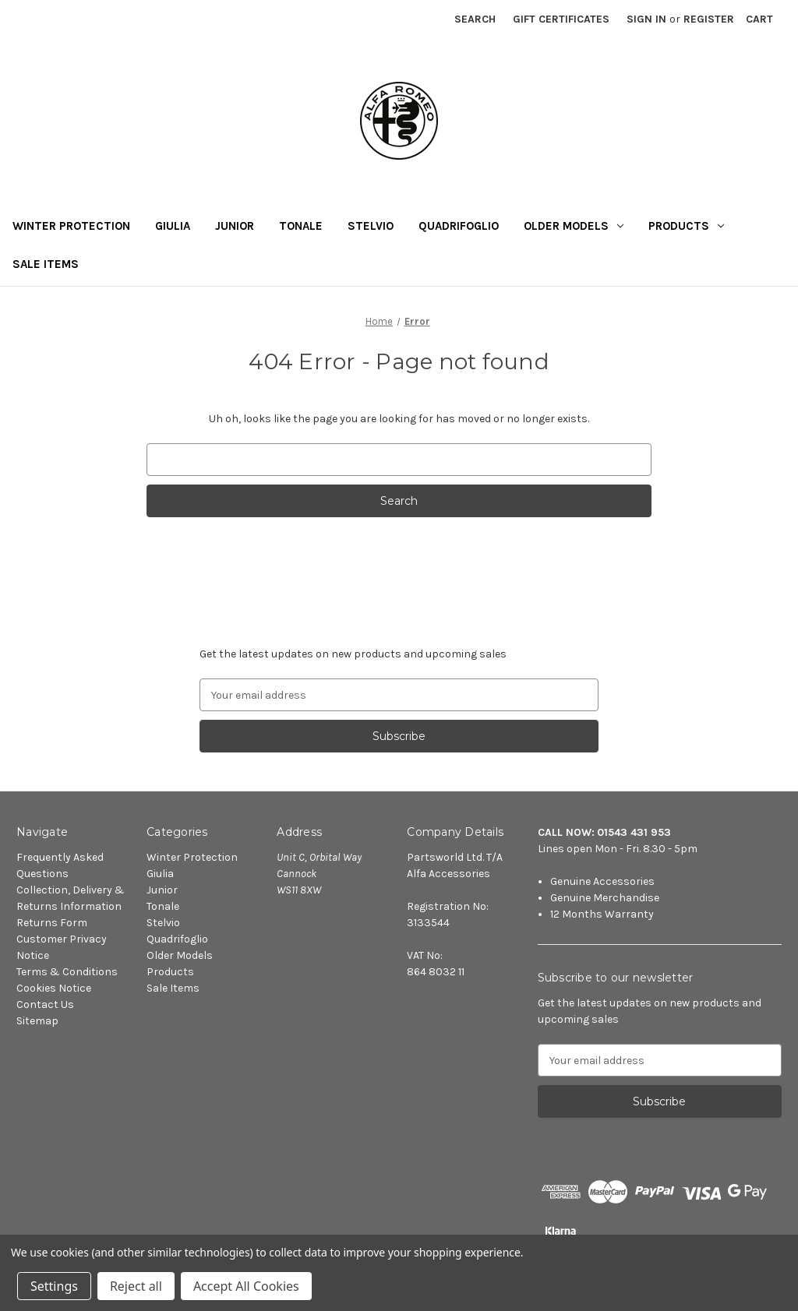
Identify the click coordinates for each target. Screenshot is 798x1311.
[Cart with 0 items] (759, 19)
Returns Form (51, 922)
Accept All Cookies (246, 1286)
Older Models (573, 226)
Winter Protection (71, 226)
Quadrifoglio (458, 226)
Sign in (646, 19)
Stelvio (371, 226)
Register (708, 19)
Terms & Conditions (67, 971)
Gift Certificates (561, 19)
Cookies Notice (53, 988)
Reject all (136, 1286)
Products (686, 226)
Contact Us (45, 1004)
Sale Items (45, 264)
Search (475, 19)
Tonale (301, 226)
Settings (54, 1286)
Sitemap (37, 1020)
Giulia (172, 226)
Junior (234, 226)
